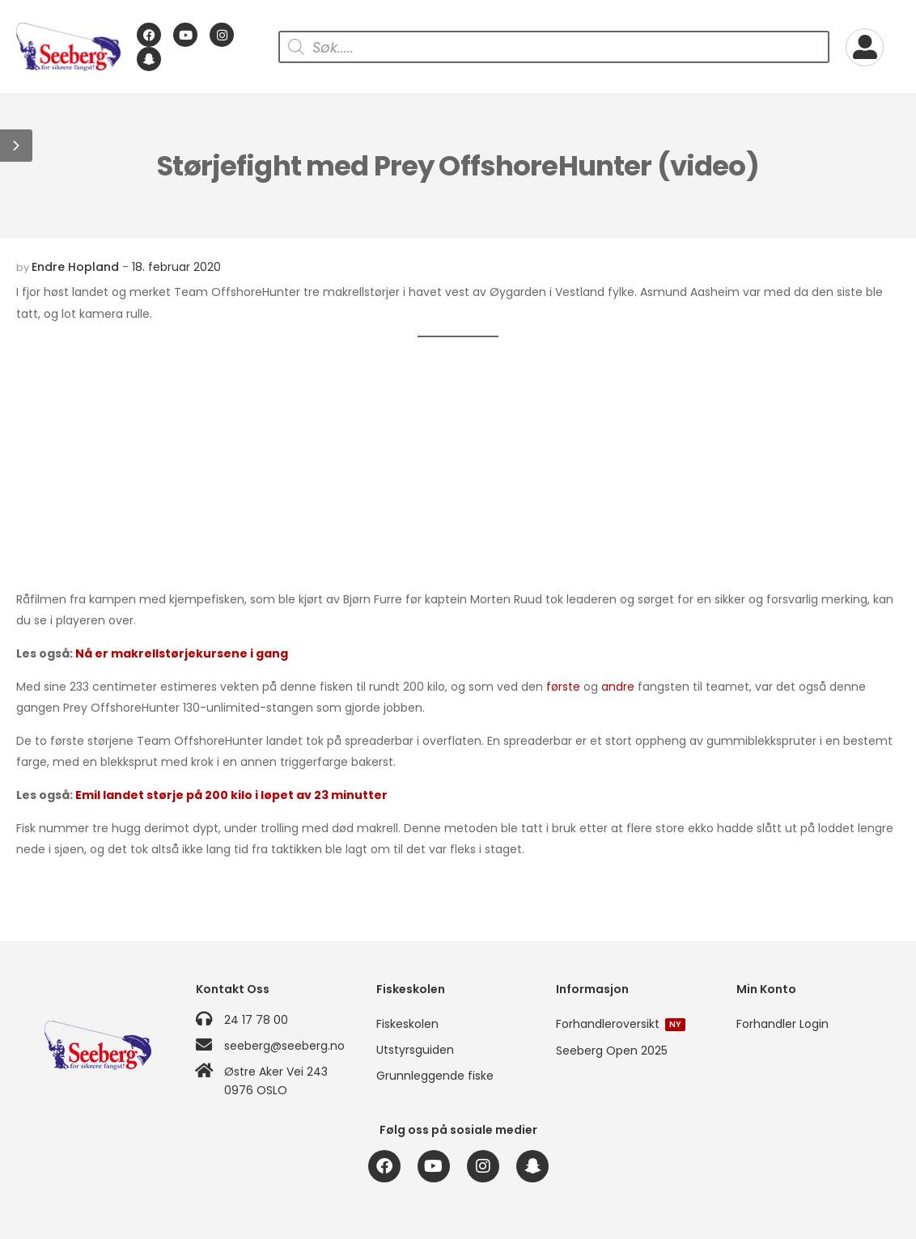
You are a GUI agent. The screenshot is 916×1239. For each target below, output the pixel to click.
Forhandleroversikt (620, 1024)
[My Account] (865, 47)
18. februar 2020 (176, 267)
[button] (16, 145)
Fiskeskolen (407, 1024)
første (563, 687)
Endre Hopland (75, 267)
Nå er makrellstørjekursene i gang (181, 653)
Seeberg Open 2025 (612, 1050)
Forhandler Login (782, 1024)
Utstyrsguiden (415, 1050)
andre (617, 687)
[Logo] (68, 47)
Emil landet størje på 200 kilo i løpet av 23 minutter (231, 795)
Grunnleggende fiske (435, 1076)
